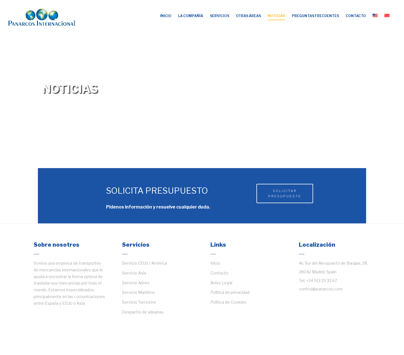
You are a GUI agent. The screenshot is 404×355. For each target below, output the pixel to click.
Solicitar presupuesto (284, 193)
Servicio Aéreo (136, 282)
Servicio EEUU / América (144, 263)
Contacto (356, 16)
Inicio (165, 16)
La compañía (190, 16)
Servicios (219, 16)
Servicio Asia (134, 273)
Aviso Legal (221, 282)
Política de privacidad (229, 292)
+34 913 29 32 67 (321, 280)
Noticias (276, 16)
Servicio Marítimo (138, 292)
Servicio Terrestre (139, 302)
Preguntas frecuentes (315, 16)
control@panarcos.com (321, 289)
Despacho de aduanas (143, 312)
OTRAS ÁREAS (248, 16)
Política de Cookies (228, 302)
